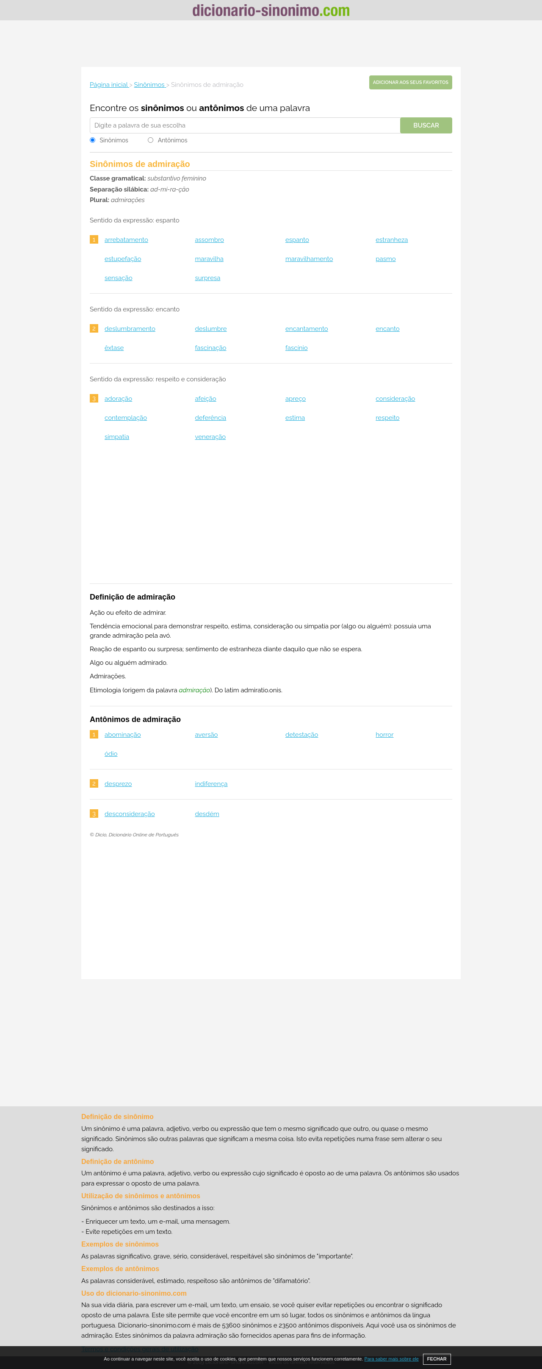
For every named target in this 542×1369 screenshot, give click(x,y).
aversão (206, 735)
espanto (297, 240)
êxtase (114, 348)
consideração (395, 399)
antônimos (221, 108)
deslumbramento (130, 329)
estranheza (392, 240)
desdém (207, 814)
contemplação (126, 418)
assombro (209, 240)
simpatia (117, 437)
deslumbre (211, 329)
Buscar (426, 125)
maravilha (209, 259)
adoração (118, 399)
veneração (210, 437)
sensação (119, 278)
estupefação (123, 259)
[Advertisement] (271, 44)
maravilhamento (309, 259)
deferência (210, 418)
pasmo (385, 259)
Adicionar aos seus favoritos (410, 82)
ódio (111, 754)
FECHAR (437, 1358)
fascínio (296, 348)
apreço (295, 399)
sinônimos (162, 108)
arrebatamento (126, 240)
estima (295, 418)
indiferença (211, 784)
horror (384, 735)
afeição (205, 399)
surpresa (207, 278)
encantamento (306, 329)
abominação (123, 735)
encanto (387, 329)
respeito (387, 418)
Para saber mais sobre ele (391, 1358)
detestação (301, 735)
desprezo (118, 784)
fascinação (210, 348)
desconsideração (130, 814)
